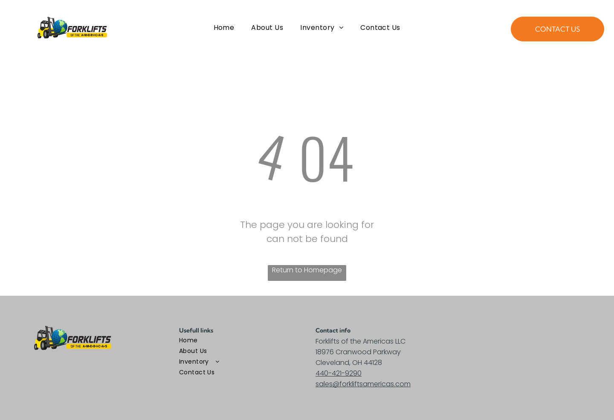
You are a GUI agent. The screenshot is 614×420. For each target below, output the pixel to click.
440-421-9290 (339, 373)
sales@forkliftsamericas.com (363, 384)
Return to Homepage (307, 270)
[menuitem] (224, 28)
